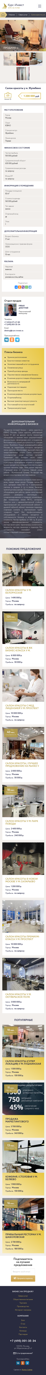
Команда (23, 1331)
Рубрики (12, 15)
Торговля (23, 1303)
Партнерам (23, 1334)
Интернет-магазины (23, 1310)
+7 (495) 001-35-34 (12, 324)
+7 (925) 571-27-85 (12, 322)
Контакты (23, 1327)
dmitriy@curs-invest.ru (13, 330)
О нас (23, 1324)
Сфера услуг (23, 15)
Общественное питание (23, 1299)
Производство (23, 1306)
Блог (23, 1320)
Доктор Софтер (27, 1370)
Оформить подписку (23, 1278)
